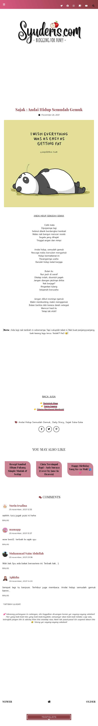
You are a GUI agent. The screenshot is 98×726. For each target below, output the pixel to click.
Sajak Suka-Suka (74, 422)
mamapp (15, 529)
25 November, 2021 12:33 (20, 509)
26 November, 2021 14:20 (21, 581)
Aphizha (14, 577)
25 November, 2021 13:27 (20, 533)
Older (91, 701)
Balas (5, 520)
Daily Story (58, 422)
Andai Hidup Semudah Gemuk (35, 422)
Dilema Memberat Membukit (50, 409)
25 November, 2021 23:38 (21, 557)
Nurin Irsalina (18, 505)
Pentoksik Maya (50, 403)
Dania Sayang (50, 406)
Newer (7, 701)
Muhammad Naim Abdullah (26, 553)
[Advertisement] (49, 77)
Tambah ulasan (12, 604)
